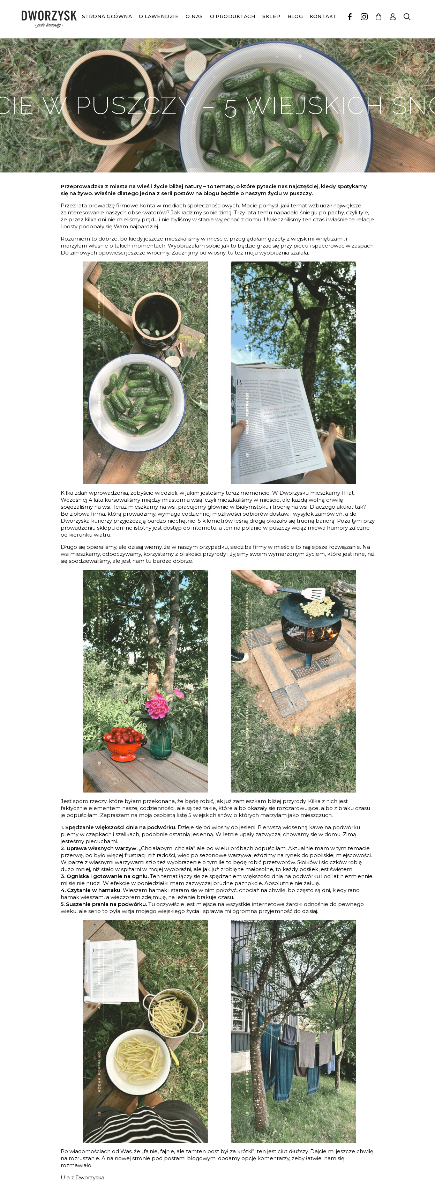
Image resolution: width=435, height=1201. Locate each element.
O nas (194, 16)
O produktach (233, 16)
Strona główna (107, 16)
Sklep (271, 16)
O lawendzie (159, 16)
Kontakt (323, 16)
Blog (295, 16)
